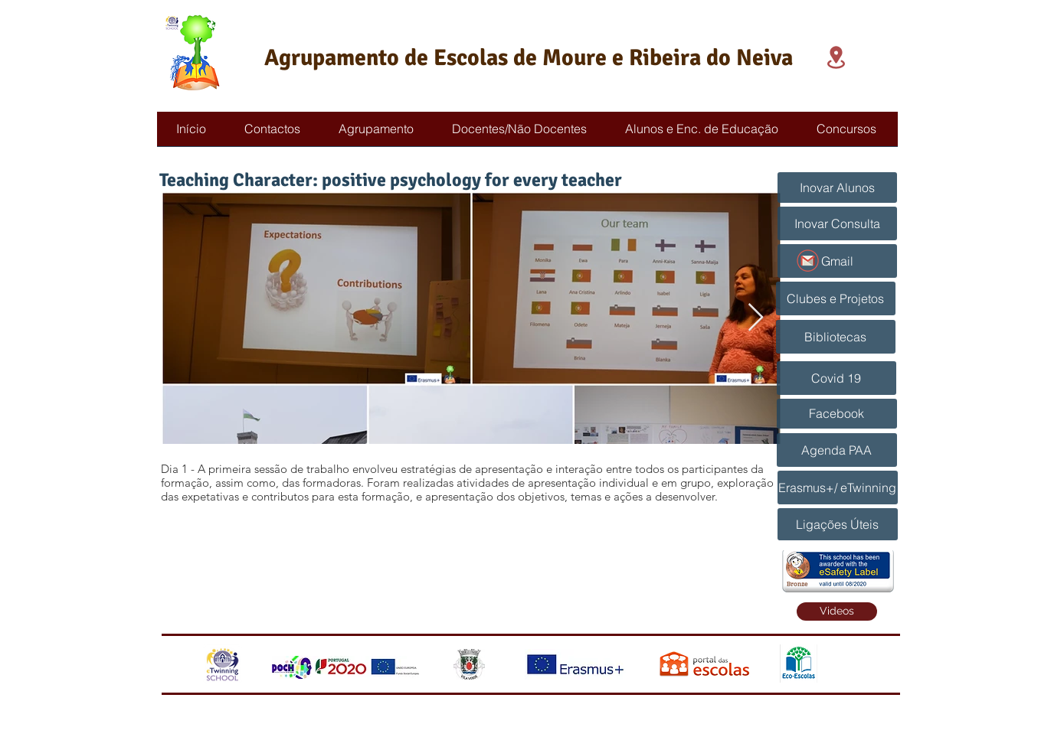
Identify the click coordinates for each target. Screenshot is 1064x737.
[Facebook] (837, 414)
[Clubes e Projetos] (835, 298)
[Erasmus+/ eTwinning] (838, 487)
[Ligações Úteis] (838, 524)
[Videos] (837, 611)
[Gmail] (837, 261)
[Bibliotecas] (835, 337)
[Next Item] (755, 318)
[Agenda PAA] (837, 450)
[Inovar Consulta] (837, 223)
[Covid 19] (836, 378)
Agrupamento (331, 58)
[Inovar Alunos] (837, 187)
